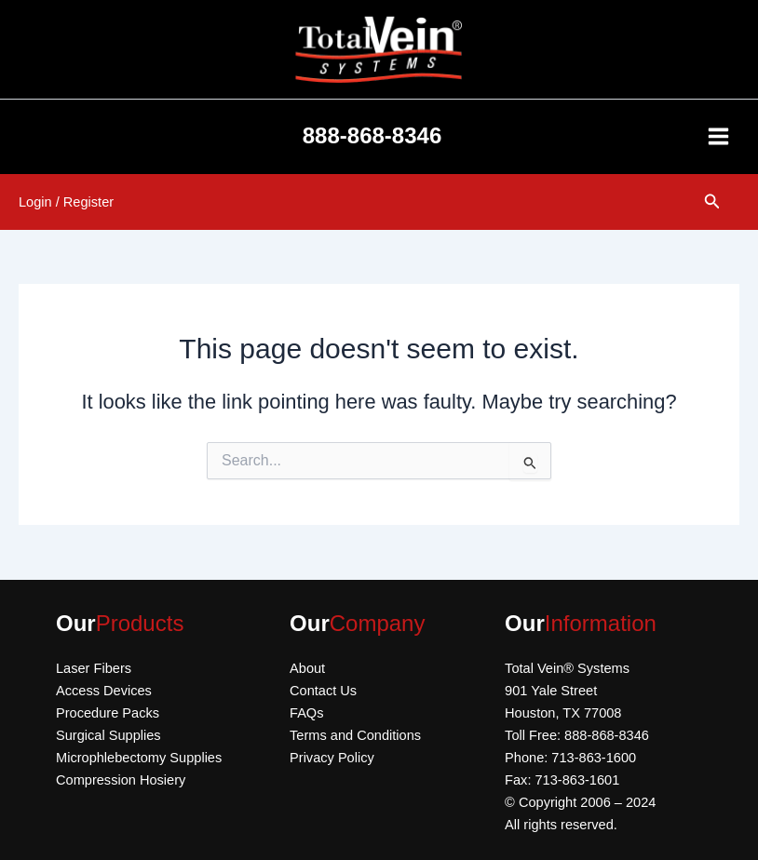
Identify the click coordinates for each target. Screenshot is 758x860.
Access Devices (104, 690)
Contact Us (323, 690)
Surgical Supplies (108, 735)
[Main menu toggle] (718, 136)
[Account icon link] (66, 202)
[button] (712, 202)
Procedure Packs (107, 712)
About (307, 668)
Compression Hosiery (120, 780)
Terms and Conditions (355, 735)
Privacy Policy (332, 757)
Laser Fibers (93, 668)
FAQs (306, 712)
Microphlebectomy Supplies (139, 757)
